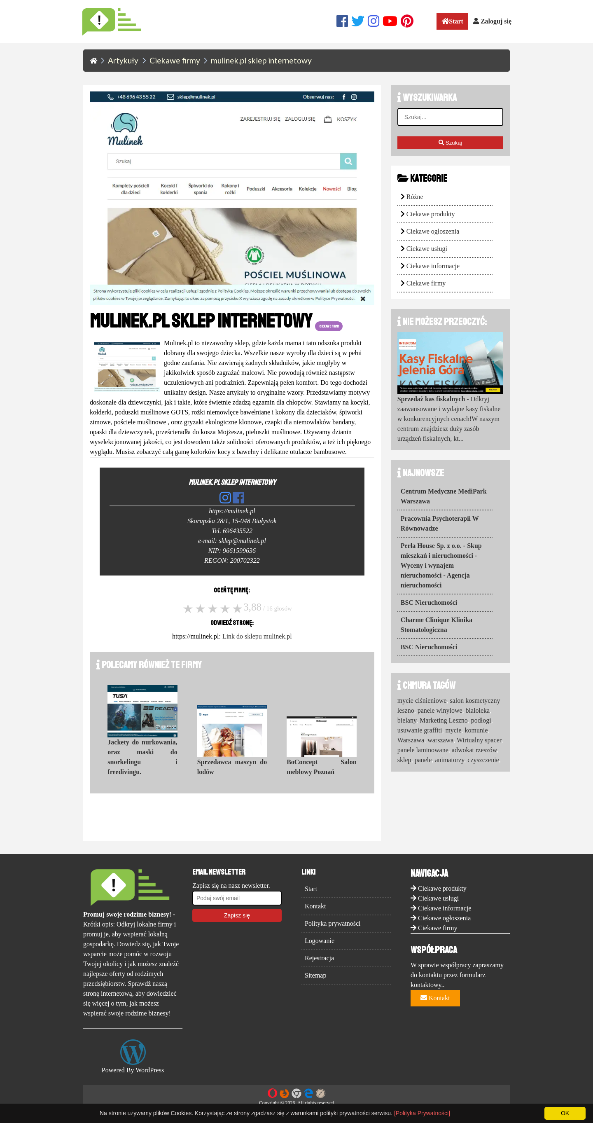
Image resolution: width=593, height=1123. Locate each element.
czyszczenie (483, 759)
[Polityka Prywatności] (422, 1113)
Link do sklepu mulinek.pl (257, 636)
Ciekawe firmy (426, 283)
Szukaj (450, 143)
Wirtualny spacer (479, 740)
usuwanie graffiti (419, 730)
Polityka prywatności (333, 923)
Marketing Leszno (444, 720)
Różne (414, 196)
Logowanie (319, 940)
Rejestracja (319, 958)
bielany (406, 720)
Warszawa (410, 740)
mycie (453, 730)
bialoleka (478, 710)
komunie (476, 730)
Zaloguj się (492, 21)
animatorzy (449, 759)
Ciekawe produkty (430, 214)
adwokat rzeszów (474, 749)
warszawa (440, 740)
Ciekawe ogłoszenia (432, 231)
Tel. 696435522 (232, 530)
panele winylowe (440, 710)
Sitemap (315, 975)
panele (423, 759)
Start (452, 21)
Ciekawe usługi (426, 248)
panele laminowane (422, 749)
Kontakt (315, 906)
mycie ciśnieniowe (422, 700)
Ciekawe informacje (433, 265)
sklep (404, 759)
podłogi (481, 720)
